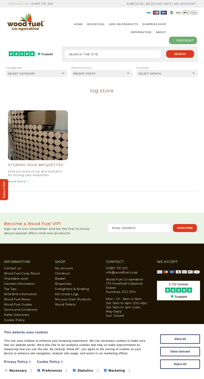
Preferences (49, 370)
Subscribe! (4, 189)
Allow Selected (180, 351)
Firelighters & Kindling (72, 289)
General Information (19, 284)
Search (180, 54)
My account (64, 268)
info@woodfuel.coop (121, 272)
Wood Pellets (65, 304)
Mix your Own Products (73, 299)
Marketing (114, 370)
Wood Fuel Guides (18, 304)
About (161, 32)
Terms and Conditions (20, 309)
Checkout (183, 40)
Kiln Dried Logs (66, 294)
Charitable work (16, 278)
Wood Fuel (96, 24)
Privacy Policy (17, 361)
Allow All (180, 339)
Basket (60, 278)
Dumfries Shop (154, 24)
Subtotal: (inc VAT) (149, 4)
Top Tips (10, 289)
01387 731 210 (42, 4)
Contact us (12, 268)
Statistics (83, 370)
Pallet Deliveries (16, 315)
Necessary (16, 370)
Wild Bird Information (20, 294)
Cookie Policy (14, 320)
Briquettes (63, 284)
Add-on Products (123, 24)
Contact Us (18, 4)
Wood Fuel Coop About (22, 273)
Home (78, 24)
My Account (185, 4)
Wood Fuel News (17, 299)
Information (141, 32)
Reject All (180, 364)
